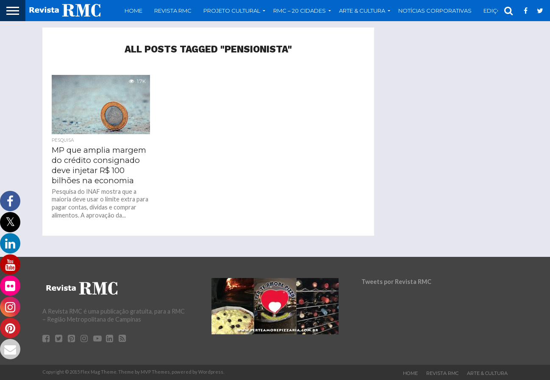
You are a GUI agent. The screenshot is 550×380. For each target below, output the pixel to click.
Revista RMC (173, 10)
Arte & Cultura (362, 10)
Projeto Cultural (231, 10)
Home (133, 10)
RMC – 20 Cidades (299, 10)
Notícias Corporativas (435, 10)
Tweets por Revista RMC (396, 281)
